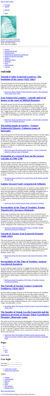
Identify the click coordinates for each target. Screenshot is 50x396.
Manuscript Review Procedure (14, 56)
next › (6, 350)
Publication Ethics (10, 60)
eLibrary (7, 377)
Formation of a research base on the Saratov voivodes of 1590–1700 (22, 157)
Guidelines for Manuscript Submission (16, 55)
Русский (7, 5)
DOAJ (7, 382)
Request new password (12, 370)
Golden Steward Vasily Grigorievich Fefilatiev (23, 184)
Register (7, 10)
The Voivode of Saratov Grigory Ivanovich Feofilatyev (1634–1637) (21, 287)
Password (4, 365)
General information (11, 51)
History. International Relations (10, 41)
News (6, 63)
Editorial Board (9, 53)
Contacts (7, 67)
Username (4, 363)
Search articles (9, 65)
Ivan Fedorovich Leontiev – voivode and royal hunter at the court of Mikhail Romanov (23, 99)
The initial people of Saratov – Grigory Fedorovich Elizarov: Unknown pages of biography (20, 128)
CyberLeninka (9, 379)
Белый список (9, 388)
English (7, 6)
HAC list (7, 381)
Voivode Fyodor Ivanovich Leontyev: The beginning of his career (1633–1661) (21, 78)
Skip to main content (7, 1)
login (6, 13)
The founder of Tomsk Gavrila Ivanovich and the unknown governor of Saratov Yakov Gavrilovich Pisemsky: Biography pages (25, 314)
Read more (26, 151)
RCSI (6, 384)
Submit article (5, 355)
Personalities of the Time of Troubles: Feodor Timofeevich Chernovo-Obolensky (23, 208)
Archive (7, 49)
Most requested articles (8, 391)
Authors (7, 58)
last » (6, 352)
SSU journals (9, 386)
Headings (7, 61)
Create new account (11, 369)
